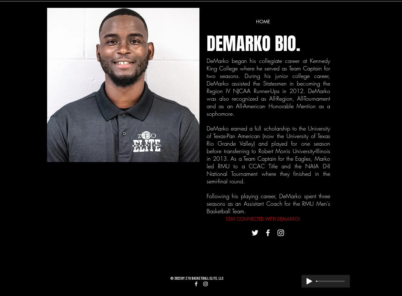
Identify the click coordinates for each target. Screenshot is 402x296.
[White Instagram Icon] (280, 232)
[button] (123, 85)
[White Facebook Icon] (267, 232)
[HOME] (263, 21)
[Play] (309, 281)
